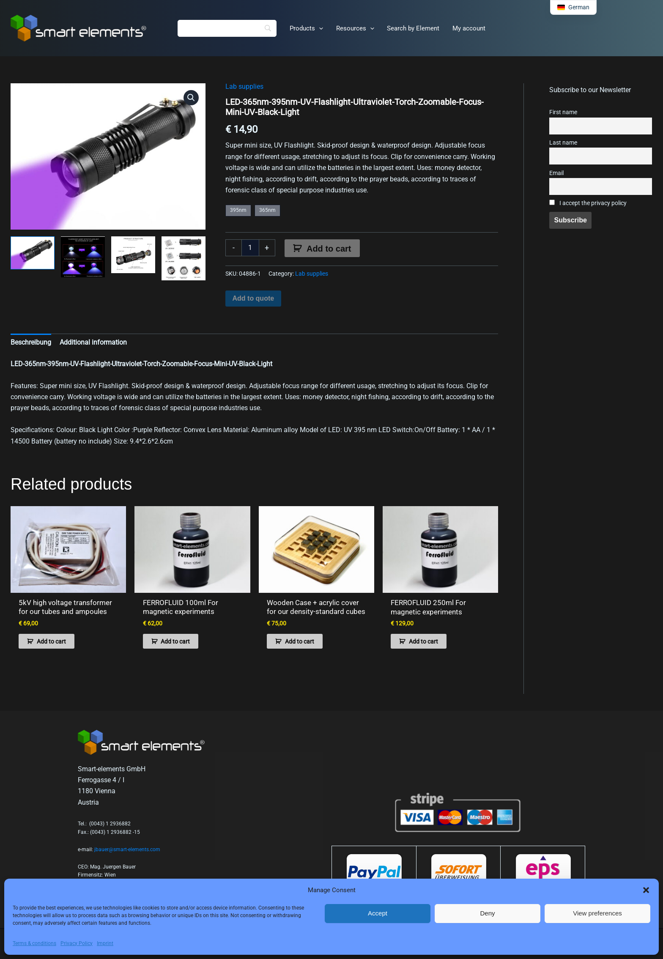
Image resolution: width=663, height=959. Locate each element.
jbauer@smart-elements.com (127, 849)
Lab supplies (244, 86)
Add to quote (253, 298)
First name (563, 112)
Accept (377, 913)
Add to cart (329, 248)
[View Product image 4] (183, 258)
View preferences (597, 913)
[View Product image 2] (83, 256)
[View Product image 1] (33, 252)
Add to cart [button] (51, 640)
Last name (563, 142)
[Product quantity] (250, 247)
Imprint (105, 943)
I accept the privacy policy (588, 203)
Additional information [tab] (93, 342)
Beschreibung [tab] (31, 342)
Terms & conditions (34, 943)
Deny (487, 913)
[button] (646, 890)
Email (556, 173)
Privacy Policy (76, 943)
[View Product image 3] (133, 254)
